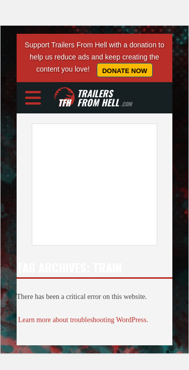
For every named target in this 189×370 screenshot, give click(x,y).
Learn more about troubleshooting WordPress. (83, 320)
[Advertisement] (94, 184)
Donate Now (124, 71)
